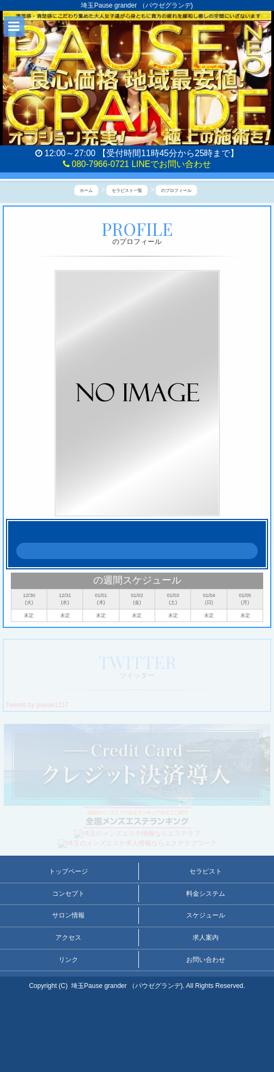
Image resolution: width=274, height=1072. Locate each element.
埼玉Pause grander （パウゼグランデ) (127, 986)
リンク (68, 960)
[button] (14, 26)
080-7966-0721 (96, 164)
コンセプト (68, 893)
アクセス (68, 937)
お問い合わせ (205, 960)
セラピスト (205, 871)
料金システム (205, 893)
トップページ (68, 871)
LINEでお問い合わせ (171, 164)
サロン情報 (68, 915)
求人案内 (206, 937)
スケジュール (205, 915)
